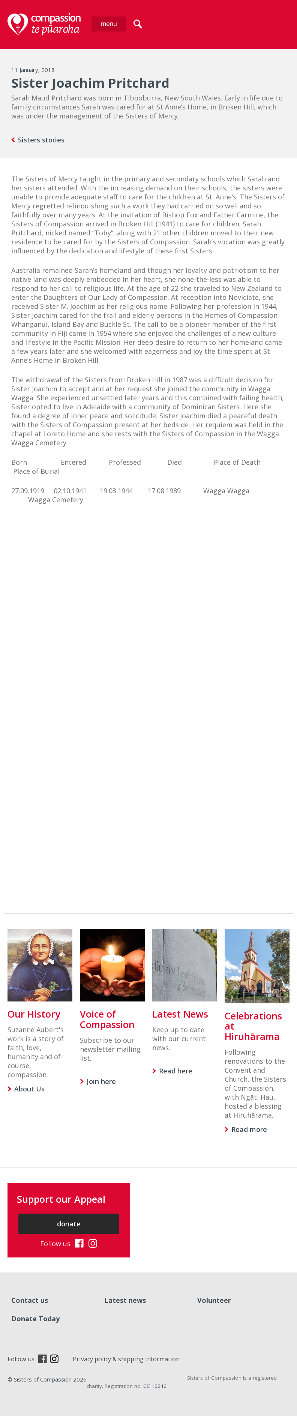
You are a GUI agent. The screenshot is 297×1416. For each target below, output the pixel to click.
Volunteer (214, 1300)
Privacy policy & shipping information (126, 1359)
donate (69, 1223)
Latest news (125, 1300)
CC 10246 (154, 1386)
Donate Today (35, 1318)
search (138, 24)
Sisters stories (41, 139)
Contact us (29, 1300)
